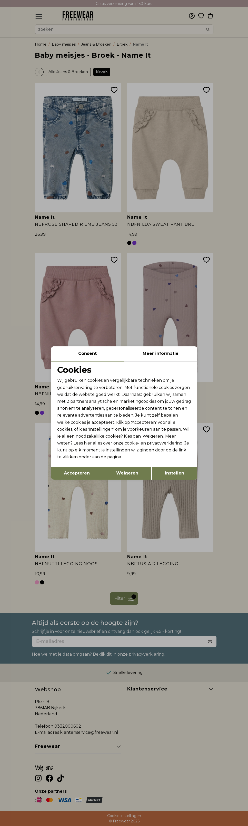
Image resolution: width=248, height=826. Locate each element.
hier (88, 443)
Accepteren (77, 473)
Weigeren (127, 473)
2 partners (77, 401)
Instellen (174, 473)
